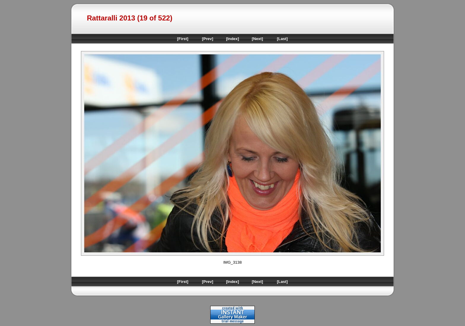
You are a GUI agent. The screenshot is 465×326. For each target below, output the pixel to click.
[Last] (282, 39)
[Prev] (207, 39)
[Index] (232, 39)
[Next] (257, 39)
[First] (182, 39)
